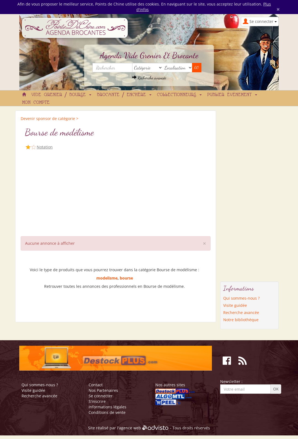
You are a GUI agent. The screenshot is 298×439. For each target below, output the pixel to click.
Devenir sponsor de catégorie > (49, 118)
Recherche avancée (149, 77)
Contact (96, 384)
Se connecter (101, 395)
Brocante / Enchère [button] (124, 95)
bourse (126, 278)
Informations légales (107, 406)
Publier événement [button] (232, 95)
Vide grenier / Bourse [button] (61, 95)
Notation (45, 147)
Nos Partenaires (103, 390)
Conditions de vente (107, 412)
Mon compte (36, 102)
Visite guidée (235, 305)
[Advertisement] (116, 192)
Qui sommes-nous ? (241, 298)
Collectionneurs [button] (179, 95)
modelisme (107, 278)
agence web (130, 428)
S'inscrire (97, 401)
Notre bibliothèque (241, 319)
